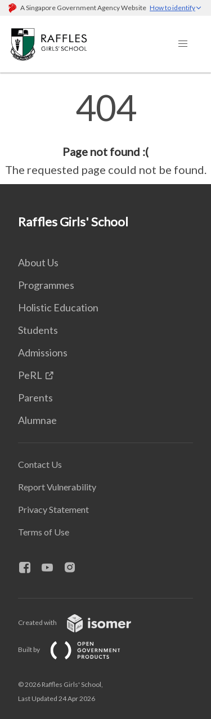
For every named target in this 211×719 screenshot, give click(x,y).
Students (38, 330)
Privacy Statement (53, 509)
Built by (78, 649)
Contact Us (40, 464)
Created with (83, 622)
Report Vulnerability (57, 486)
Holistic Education (58, 307)
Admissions (43, 352)
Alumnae (37, 420)
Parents (35, 397)
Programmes (46, 285)
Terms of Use (43, 531)
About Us (38, 262)
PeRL (30, 375)
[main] (105, 134)
